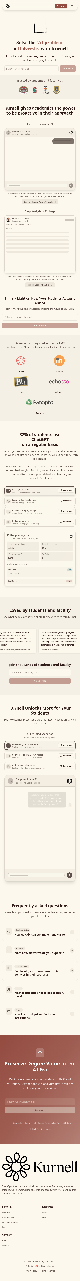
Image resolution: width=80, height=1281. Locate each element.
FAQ (44, 1217)
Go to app (61, 6)
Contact (5, 1245)
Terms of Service (47, 1270)
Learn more (66, 490)
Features (6, 1212)
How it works (8, 1217)
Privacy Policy (31, 1270)
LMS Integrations (10, 1222)
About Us (6, 1240)
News (44, 1212)
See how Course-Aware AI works (40, 202)
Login (4, 1227)
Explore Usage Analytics (39, 285)
